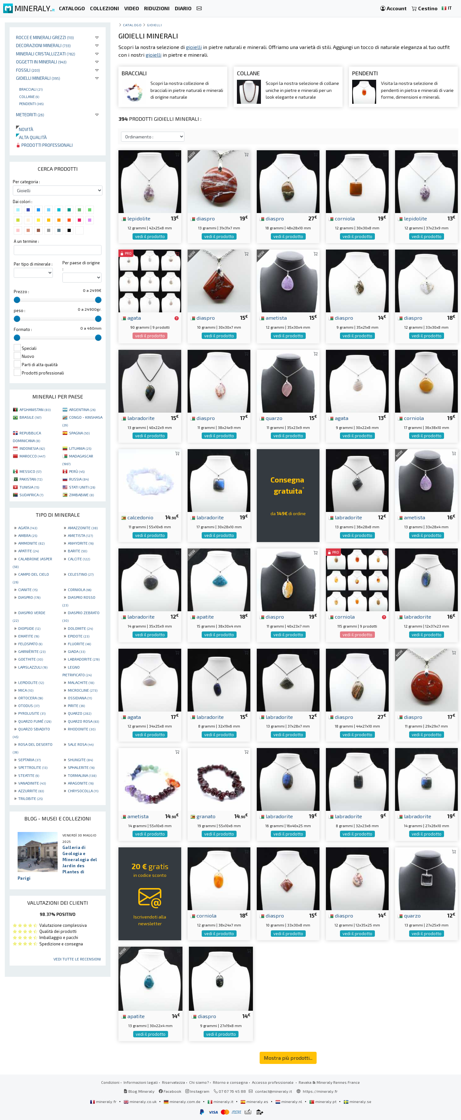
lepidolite (135, 218)
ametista (273, 317)
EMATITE (28, 636)
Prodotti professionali (44, 145)
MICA (25, 690)
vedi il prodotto (150, 236)
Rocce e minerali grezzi (45, 37)
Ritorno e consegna (230, 1082)
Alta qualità (31, 137)
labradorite (138, 418)
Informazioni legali (141, 1082)
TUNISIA (29, 487)
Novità (24, 129)
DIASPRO (29, 597)
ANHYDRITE (80, 543)
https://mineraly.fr (320, 1091)
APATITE (28, 550)
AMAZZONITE (83, 527)
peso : (19, 310)
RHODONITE (81, 729)
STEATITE (28, 775)
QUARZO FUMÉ (34, 721)
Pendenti (31, 103)
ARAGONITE (80, 783)
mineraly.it (220, 1101)
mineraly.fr (103, 1101)
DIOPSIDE (29, 628)
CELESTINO (80, 574)
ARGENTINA (82, 409)
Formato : (23, 329)
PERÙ (77, 471)
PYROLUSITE (31, 713)
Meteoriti (30, 114)
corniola (341, 218)
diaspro (202, 218)
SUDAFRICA (31, 494)
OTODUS (28, 705)
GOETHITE (30, 659)
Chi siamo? (199, 1082)
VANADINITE (32, 783)
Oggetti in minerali (41, 61)
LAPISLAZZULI (32, 667)
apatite (202, 616)
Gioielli (154, 25)
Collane (29, 96)
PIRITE (76, 705)
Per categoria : (26, 181)
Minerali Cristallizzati (45, 53)
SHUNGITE (80, 759)
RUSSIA (79, 479)
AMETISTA (80, 535)
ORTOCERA (30, 698)
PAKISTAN (31, 479)
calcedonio (137, 517)
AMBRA (27, 535)
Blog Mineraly (139, 1091)
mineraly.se (357, 1101)
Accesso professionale (273, 1082)
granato (202, 816)
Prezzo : (21, 291)
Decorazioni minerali (43, 45)
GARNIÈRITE (31, 651)
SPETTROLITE (32, 767)
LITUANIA (80, 448)
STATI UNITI (82, 487)
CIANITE (27, 589)
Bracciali (31, 89)
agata (131, 317)
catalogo (132, 25)
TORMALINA (82, 775)
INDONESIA (32, 448)
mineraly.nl (289, 1101)
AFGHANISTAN (35, 409)
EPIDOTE (78, 636)
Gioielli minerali (38, 78)
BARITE (77, 550)
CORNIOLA (79, 589)
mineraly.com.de (182, 1101)
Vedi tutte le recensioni (77, 959)
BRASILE (30, 417)
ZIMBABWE (81, 494)
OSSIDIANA (80, 698)
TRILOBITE (30, 798)
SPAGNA (79, 433)
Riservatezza (173, 1082)
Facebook (170, 1091)
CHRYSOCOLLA (83, 790)
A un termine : (26, 241)
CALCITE (79, 558)
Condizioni (110, 1082)
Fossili (28, 70)
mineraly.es (254, 1101)
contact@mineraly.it (273, 1091)
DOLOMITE (80, 628)
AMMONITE (31, 543)
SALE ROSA (80, 744)
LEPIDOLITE (31, 682)
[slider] (17, 300)
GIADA (76, 651)
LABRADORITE (84, 659)
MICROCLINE (82, 690)
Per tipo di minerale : (33, 264)
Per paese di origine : (81, 265)
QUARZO (79, 713)
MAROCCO (32, 456)
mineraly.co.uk (141, 1101)
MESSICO (30, 471)
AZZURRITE (31, 790)
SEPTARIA (29, 759)
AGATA (27, 527)
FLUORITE (79, 643)
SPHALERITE (81, 767)
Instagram (197, 1091)
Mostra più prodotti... (288, 1058)
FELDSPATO (30, 643)
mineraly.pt (323, 1101)
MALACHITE (81, 682)
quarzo (270, 418)
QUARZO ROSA (83, 721)
